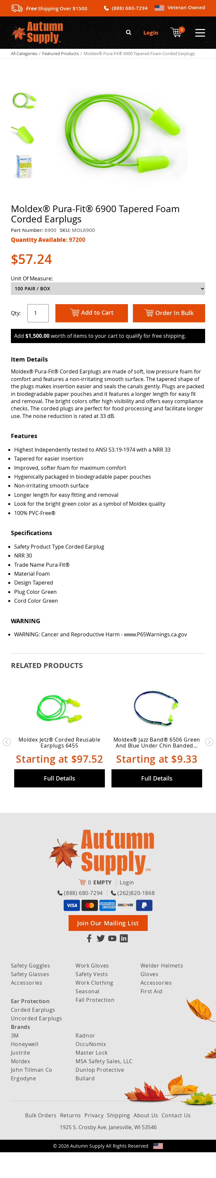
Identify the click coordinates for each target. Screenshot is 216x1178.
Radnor (85, 1061)
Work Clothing (94, 1008)
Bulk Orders (41, 1141)
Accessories (27, 1008)
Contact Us (176, 1141)
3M (15, 1061)
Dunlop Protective (100, 1095)
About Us (146, 1141)
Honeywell (24, 1069)
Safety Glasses (30, 999)
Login (150, 32)
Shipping (118, 1141)
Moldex (20, 1087)
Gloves (149, 999)
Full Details (59, 804)
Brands (20, 1052)
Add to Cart (91, 312)
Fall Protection (95, 1025)
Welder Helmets (161, 991)
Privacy (94, 1141)
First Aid (151, 1017)
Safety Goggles (30, 991)
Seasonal (88, 1017)
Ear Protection (30, 1027)
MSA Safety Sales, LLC (104, 1087)
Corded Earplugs (33, 1035)
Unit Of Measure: (32, 277)
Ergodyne (23, 1104)
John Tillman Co (31, 1095)
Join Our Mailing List (108, 949)
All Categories (24, 53)
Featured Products (60, 53)
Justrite (20, 1078)
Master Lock (92, 1078)
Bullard (85, 1104)
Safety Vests (92, 999)
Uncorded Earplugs (36, 1044)
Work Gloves (92, 991)
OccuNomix (91, 1069)
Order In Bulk (169, 312)
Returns (70, 1141)
